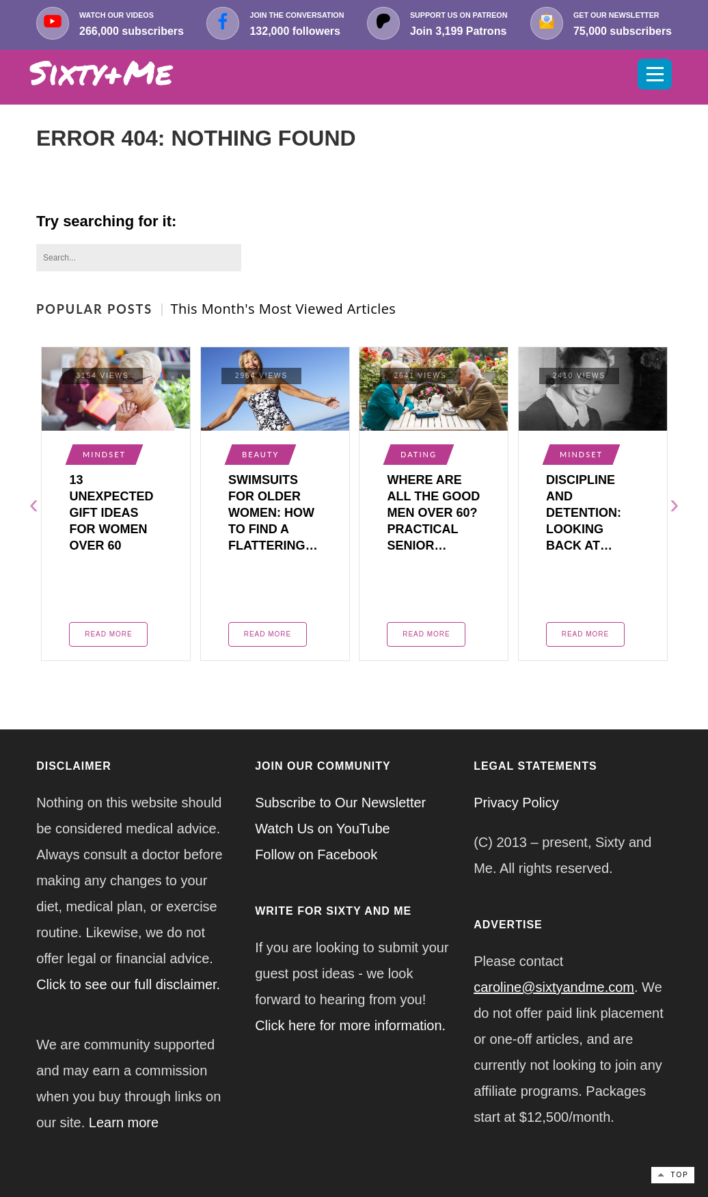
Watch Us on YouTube (322, 828)
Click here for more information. (350, 1025)
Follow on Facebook (316, 854)
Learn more (124, 1122)
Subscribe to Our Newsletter (340, 802)
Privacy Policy (516, 802)
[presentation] (33, 504)
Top (680, 1175)
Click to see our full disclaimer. (128, 984)
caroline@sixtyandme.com (554, 987)
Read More (109, 634)
